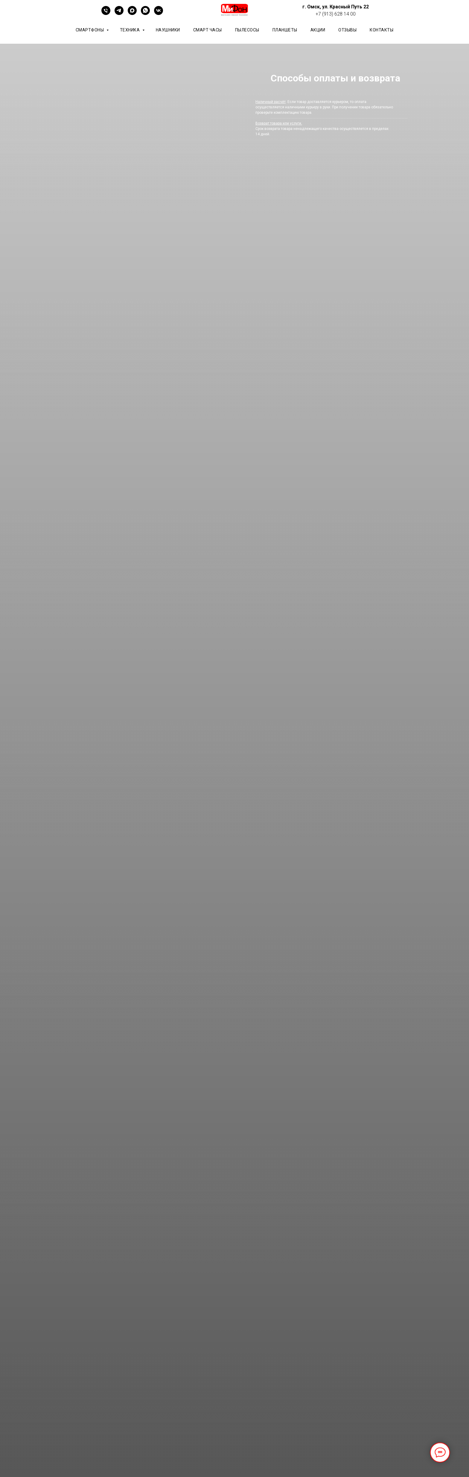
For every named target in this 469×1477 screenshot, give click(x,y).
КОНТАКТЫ (381, 30)
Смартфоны (90, 30)
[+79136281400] (105, 13)
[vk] (158, 13)
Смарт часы (207, 30)
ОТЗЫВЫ (347, 30)
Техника (130, 30)
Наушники (168, 30)
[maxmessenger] (132, 13)
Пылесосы (247, 30)
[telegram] (119, 13)
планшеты (284, 30)
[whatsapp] (145, 13)
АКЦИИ (317, 30)
